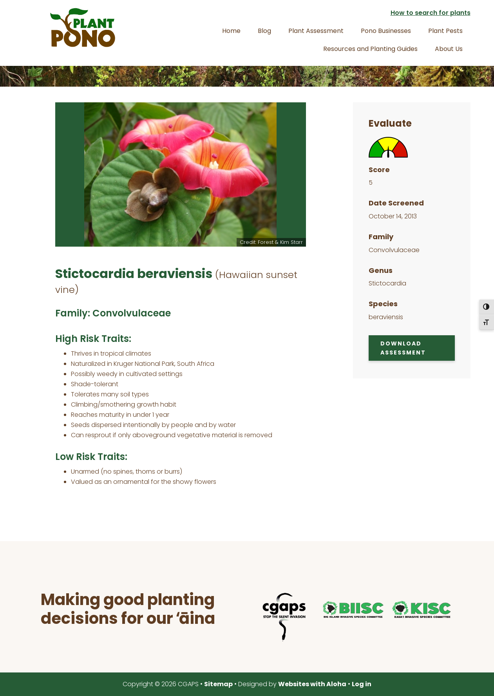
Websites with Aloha (312, 684)
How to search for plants (430, 12)
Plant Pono (82, 27)
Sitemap (218, 684)
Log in (361, 684)
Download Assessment (403, 348)
